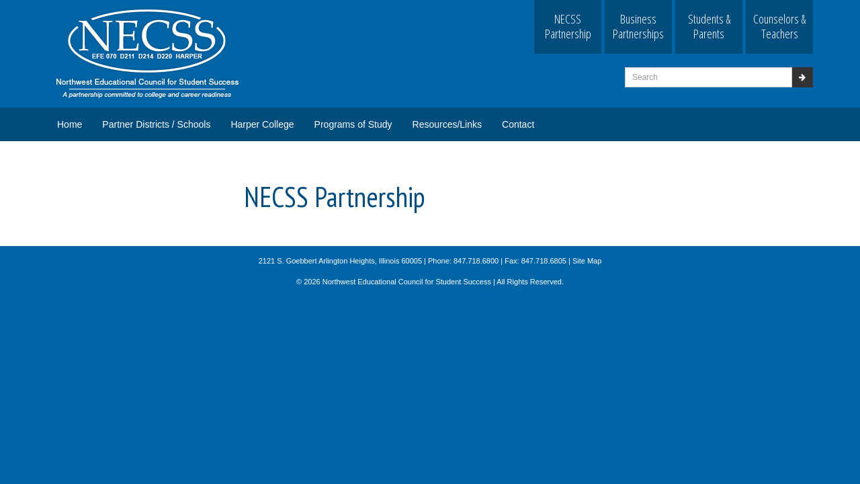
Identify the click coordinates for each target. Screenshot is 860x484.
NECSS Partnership (568, 26)
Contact (518, 124)
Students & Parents (709, 26)
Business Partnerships (638, 26)
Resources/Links (447, 124)
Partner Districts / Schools (156, 124)
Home (69, 124)
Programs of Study (353, 124)
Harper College (262, 124)
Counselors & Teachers (779, 26)
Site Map (586, 261)
